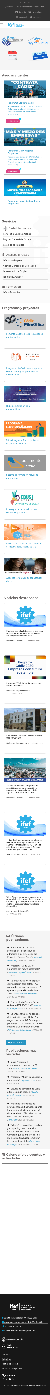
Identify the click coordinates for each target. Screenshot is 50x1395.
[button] (3, 1379)
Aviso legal (6, 1359)
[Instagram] (29, 2)
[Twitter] (21, 2)
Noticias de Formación (15, 640)
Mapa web (21, 17)
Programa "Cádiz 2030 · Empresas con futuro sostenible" (23, 684)
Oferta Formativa (11, 292)
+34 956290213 (13, 7)
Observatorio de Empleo (15, 271)
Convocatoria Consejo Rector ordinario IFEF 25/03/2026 (24, 736)
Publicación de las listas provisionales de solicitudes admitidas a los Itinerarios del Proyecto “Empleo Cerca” (24, 633)
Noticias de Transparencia (16, 743)
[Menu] (1, 25)
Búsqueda (35, 17)
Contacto (20, 12)
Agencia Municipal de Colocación (19, 265)
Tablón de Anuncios (13, 276)
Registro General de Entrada (17, 239)
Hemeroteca (35, 12)
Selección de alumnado (15, 854)
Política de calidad (10, 1364)
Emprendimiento (28, 1080)
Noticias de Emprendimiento (18, 690)
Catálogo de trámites (13, 244)
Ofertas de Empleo (12, 260)
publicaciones (16, 1042)
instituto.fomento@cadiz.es (33, 7)
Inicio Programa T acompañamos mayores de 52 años (22, 1065)
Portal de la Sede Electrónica (17, 233)
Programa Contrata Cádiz (20, 102)
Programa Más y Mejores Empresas (20, 152)
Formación (12, 1120)
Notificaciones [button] (14, 120)
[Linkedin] (25, 2)
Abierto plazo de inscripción (17, 911)
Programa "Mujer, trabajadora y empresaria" (24, 202)
